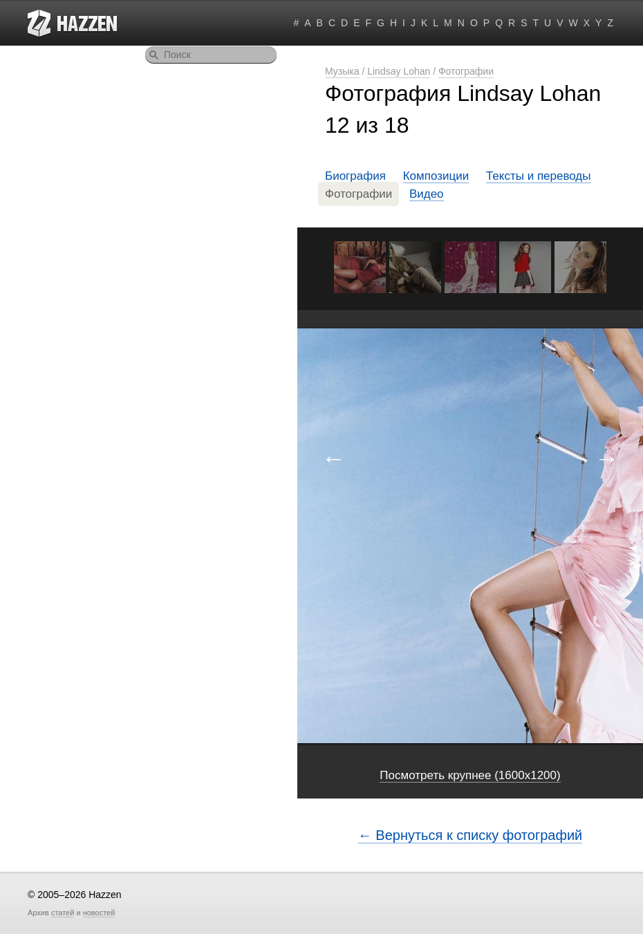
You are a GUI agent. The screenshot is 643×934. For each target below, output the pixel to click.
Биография (355, 176)
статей (62, 912)
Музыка (342, 71)
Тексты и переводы (538, 176)
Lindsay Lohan (398, 71)
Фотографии (466, 71)
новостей (99, 912)
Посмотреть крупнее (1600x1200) (470, 775)
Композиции (436, 176)
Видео (426, 193)
